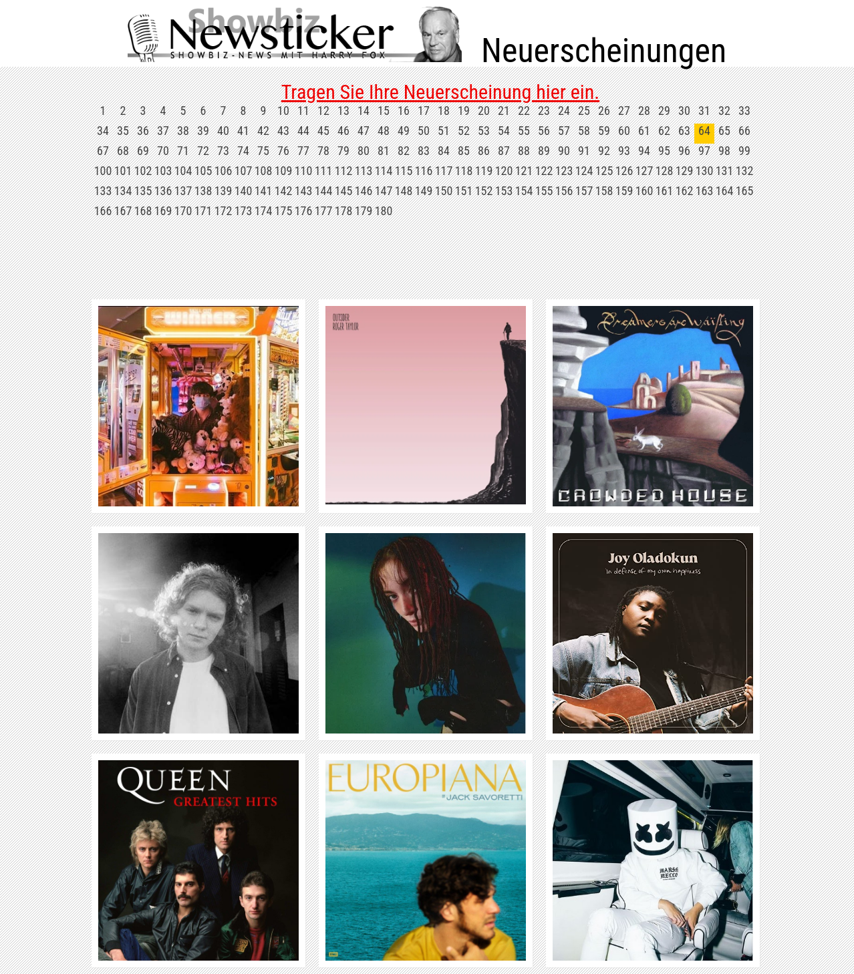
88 (524, 151)
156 (564, 191)
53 (484, 131)
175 (284, 211)
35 (123, 131)
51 (444, 131)
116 (424, 171)
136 (163, 191)
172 (224, 211)
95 (664, 151)
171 (203, 211)
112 (344, 171)
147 (384, 191)
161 (665, 191)
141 (264, 191)
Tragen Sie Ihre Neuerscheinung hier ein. (440, 92)
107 (244, 171)
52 (464, 131)
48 (384, 131)
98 (724, 151)
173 (244, 211)
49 (404, 131)
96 (684, 151)
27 (624, 111)
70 (163, 151)
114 (384, 171)
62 (664, 131)
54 (504, 131)
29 (664, 111)
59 (604, 131)
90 (564, 151)
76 (283, 151)
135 (143, 191)
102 (143, 171)
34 (103, 131)
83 (424, 151)
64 (704, 131)
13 (343, 111)
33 (744, 111)
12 (323, 111)
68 (123, 151)
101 (123, 171)
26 (604, 111)
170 (183, 211)
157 (584, 191)
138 (203, 191)
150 (444, 191)
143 (304, 191)
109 (284, 171)
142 (284, 191)
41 (243, 131)
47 (364, 131)
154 (524, 191)
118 (464, 171)
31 (704, 111)
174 (264, 211)
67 (103, 151)
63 (684, 131)
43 (283, 131)
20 (484, 111)
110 (304, 171)
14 (364, 111)
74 (243, 151)
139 (224, 191)
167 (123, 211)
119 (484, 171)
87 (504, 151)
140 (244, 191)
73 (223, 151)
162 (685, 191)
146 (364, 191)
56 (544, 131)
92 (604, 151)
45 (323, 131)
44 (303, 131)
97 (704, 151)
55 (524, 131)
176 (304, 211)
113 (364, 171)
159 (624, 191)
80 (364, 151)
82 (404, 151)
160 (644, 191)
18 (444, 111)
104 (183, 171)
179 (364, 211)
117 (444, 171)
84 (444, 151)
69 (143, 151)
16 (404, 111)
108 (264, 171)
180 (384, 211)
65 (724, 131)
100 (103, 171)
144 (324, 191)
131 (725, 171)
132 (745, 171)
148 (404, 191)
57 (564, 131)
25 (584, 111)
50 (424, 131)
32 (724, 111)
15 (384, 111)
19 (464, 111)
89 (544, 151)
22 (524, 111)
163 (705, 191)
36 (143, 131)
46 (343, 131)
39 (203, 131)
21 (504, 111)
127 (644, 171)
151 (464, 191)
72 (203, 151)
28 (644, 111)
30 (684, 111)
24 (564, 111)
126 (624, 171)
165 (745, 191)
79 (343, 151)
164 (725, 191)
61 (644, 131)
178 (344, 211)
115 (404, 171)
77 (303, 151)
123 (564, 171)
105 (203, 171)
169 (163, 211)
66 (744, 131)
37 (163, 131)
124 (584, 171)
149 (424, 191)
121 (524, 171)
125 (604, 171)
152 (484, 191)
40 (223, 131)
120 (504, 171)
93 (624, 151)
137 (183, 191)
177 (324, 211)
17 (424, 111)
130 (705, 171)
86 (484, 151)
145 (344, 191)
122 (544, 171)
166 (103, 211)
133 (103, 191)
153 (504, 191)
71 (183, 151)
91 (584, 151)
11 (303, 111)
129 (685, 171)
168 (143, 211)
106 (224, 171)
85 (464, 151)
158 (604, 191)
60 (624, 131)
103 (163, 171)
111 (324, 171)
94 (644, 151)
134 (123, 191)
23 (544, 111)
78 (323, 151)
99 (744, 151)
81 (384, 151)
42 (263, 131)
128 (665, 171)
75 (263, 151)
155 (544, 191)
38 (183, 131)
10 (283, 111)
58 (584, 131)
